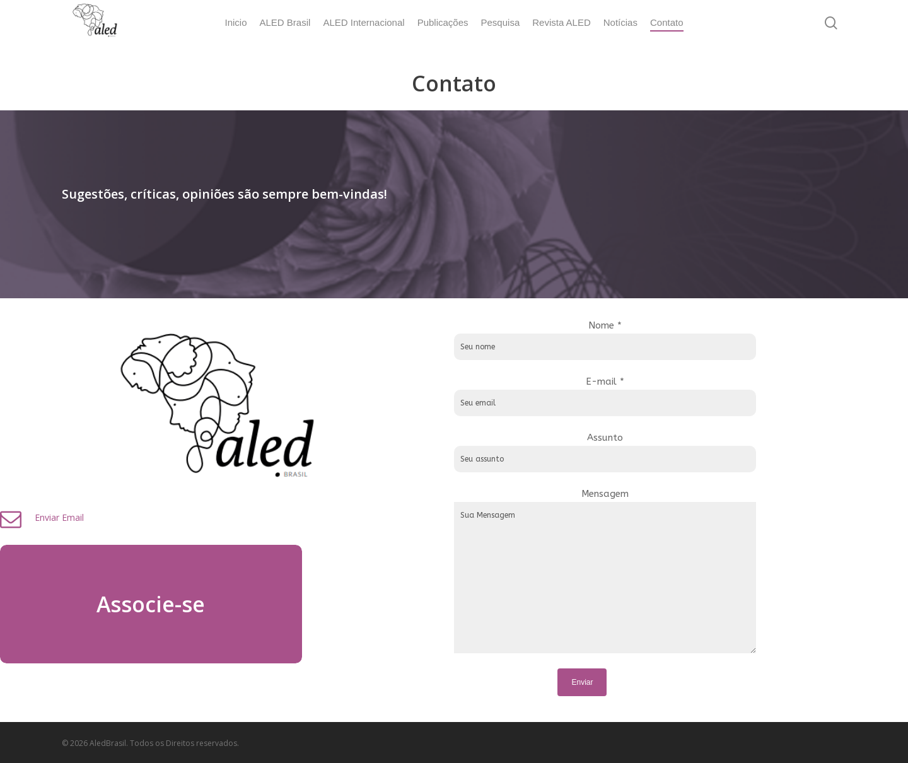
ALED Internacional (363, 22)
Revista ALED (561, 22)
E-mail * (680, 396)
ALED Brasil (285, 22)
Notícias (620, 22)
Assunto (680, 452)
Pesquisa (500, 22)
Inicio (235, 22)
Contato (667, 22)
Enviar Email (210, 517)
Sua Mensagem (680, 577)
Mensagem (680, 571)
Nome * (680, 340)
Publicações (443, 22)
